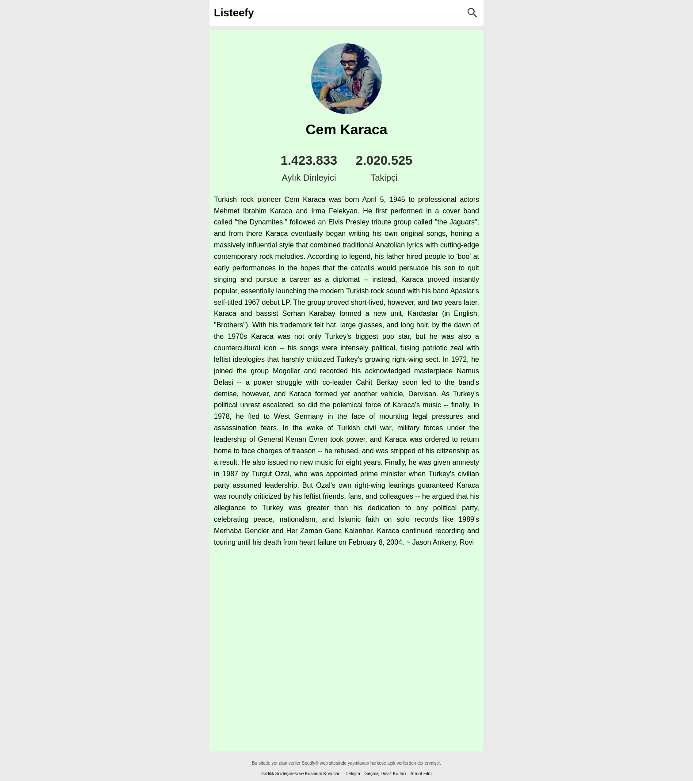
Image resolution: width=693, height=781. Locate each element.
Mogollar (286, 371)
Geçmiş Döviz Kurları (385, 773)
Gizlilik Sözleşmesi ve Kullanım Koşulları (301, 773)
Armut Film (420, 773)
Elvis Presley (348, 222)
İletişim (353, 773)
